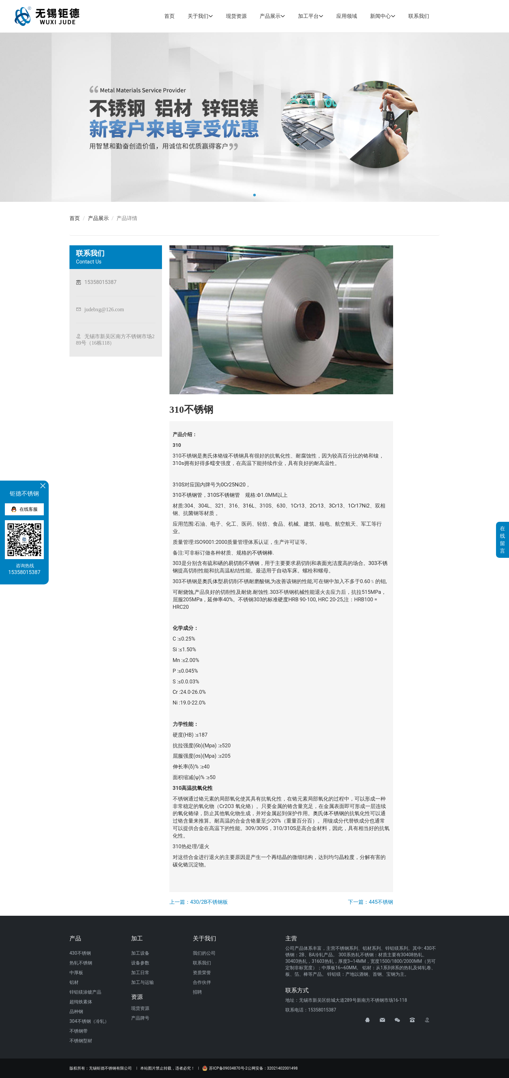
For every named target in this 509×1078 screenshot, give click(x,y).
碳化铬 (180, 865)
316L (249, 506)
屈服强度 (183, 756)
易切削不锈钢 (243, 563)
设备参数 (140, 962)
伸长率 (180, 767)
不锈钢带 (78, 1031)
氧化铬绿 (188, 813)
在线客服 (24, 509)
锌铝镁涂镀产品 (85, 992)
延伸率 (215, 599)
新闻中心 (380, 16)
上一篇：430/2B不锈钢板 (198, 902)
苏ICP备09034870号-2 (225, 1068)
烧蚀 (188, 592)
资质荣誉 (202, 972)
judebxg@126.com (104, 309)
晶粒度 (346, 857)
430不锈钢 (80, 953)
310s (178, 463)
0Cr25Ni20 (233, 485)
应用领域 (346, 16)
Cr (175, 692)
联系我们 (418, 16)
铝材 (74, 982)
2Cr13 (317, 506)
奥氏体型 (212, 581)
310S (178, 485)
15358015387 (100, 282)
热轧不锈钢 (80, 962)
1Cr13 (297, 506)
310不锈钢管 (187, 495)
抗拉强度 (183, 745)
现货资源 (236, 16)
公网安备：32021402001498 (273, 1068)
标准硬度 (277, 599)
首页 (169, 16)
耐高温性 (324, 463)
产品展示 (270, 16)
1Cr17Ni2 (359, 506)
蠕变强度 (220, 463)
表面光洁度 (329, 563)
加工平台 (308, 16)
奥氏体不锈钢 (328, 813)
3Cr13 (336, 506)
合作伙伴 (202, 982)
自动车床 (287, 571)
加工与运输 (142, 982)
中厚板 (76, 972)
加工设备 (140, 953)
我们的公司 (204, 953)
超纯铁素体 (80, 1001)
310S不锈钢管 (223, 495)
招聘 (197, 992)
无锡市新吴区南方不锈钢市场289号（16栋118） (115, 339)
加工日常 (140, 972)
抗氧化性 (202, 788)
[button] (254, 195)
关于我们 (198, 16)
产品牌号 (140, 1018)
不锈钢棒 (262, 553)
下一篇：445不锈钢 (370, 902)
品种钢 (76, 1011)
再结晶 (279, 857)
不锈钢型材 (80, 1040)
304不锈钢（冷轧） (89, 1021)
